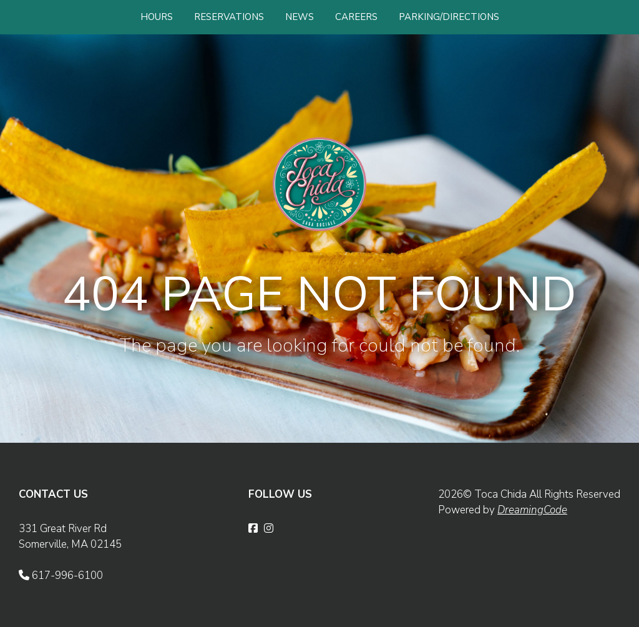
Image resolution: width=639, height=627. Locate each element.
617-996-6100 (61, 575)
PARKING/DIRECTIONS (449, 17)
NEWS (299, 17)
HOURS (156, 17)
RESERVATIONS (229, 17)
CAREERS (356, 17)
